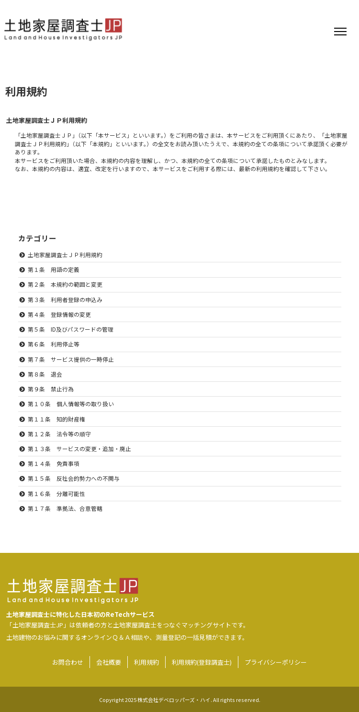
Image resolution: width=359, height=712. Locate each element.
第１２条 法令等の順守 (59, 434)
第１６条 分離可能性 (56, 493)
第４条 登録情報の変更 (59, 314)
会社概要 (108, 662)
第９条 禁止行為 (51, 389)
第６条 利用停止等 (53, 344)
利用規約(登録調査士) (202, 662)
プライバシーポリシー (276, 662)
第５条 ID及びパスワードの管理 (70, 329)
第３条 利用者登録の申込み (65, 299)
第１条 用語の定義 (53, 269)
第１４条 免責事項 (53, 463)
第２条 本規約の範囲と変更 (65, 284)
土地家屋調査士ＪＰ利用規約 (65, 254)
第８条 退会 (45, 374)
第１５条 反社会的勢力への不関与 (74, 478)
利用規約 (146, 662)
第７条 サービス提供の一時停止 (71, 359)
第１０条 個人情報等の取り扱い (71, 403)
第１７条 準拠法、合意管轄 (65, 508)
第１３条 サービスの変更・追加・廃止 (79, 448)
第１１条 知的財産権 (56, 419)
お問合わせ (67, 662)
